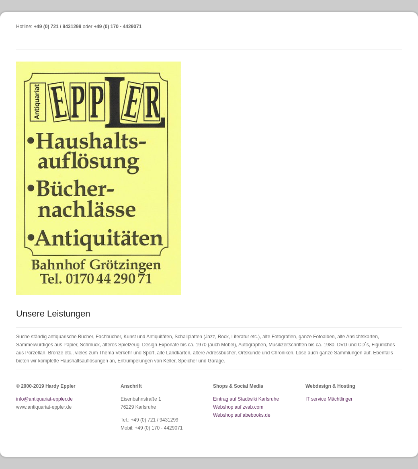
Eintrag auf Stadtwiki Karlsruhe (246, 399)
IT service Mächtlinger (328, 399)
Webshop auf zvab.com (238, 407)
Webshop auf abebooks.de (241, 415)
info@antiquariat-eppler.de (44, 399)
